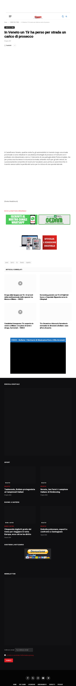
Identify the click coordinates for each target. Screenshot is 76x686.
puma (6, 262)
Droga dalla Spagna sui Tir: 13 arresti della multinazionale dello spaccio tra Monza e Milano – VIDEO (18, 297)
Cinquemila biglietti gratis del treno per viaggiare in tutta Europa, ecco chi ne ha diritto (17, 532)
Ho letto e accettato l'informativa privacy (20, 655)
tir (17, 262)
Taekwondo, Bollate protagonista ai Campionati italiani (19, 490)
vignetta (28, 262)
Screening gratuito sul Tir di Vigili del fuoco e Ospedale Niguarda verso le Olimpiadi (54, 297)
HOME (15, 684)
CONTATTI (52, 684)
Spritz (12, 262)
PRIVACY (60, 684)
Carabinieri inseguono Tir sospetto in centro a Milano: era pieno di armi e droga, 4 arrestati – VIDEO (18, 326)
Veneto (22, 262)
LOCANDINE (31, 684)
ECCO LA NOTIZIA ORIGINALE (15, 211)
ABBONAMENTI (42, 684)
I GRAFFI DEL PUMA (9, 27)
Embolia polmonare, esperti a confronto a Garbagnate (53, 530)
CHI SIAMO (22, 684)
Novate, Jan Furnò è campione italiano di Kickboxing (54, 490)
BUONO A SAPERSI (9, 522)
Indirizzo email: (18, 650)
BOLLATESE (7, 483)
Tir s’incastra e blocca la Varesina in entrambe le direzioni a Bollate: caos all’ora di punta (54, 326)
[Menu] (10, 16)
